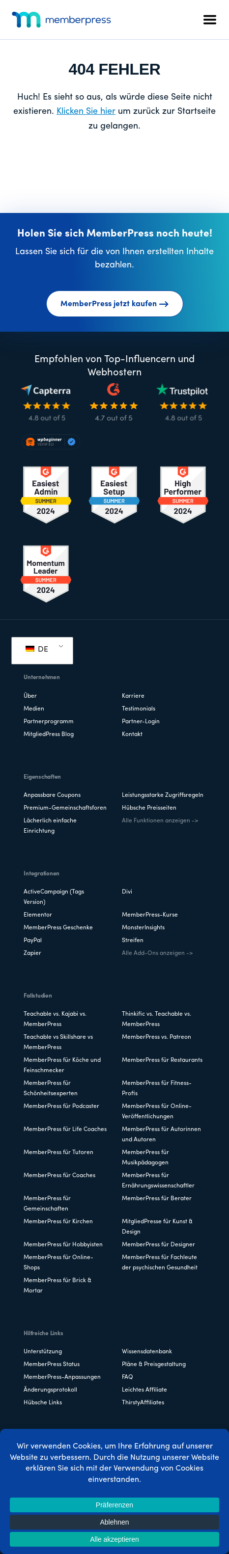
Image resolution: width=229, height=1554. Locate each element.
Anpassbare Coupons (52, 795)
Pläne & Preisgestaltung (154, 1365)
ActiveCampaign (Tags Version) (54, 897)
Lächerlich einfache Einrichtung (50, 826)
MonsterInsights (143, 928)
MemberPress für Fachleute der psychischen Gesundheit (160, 1263)
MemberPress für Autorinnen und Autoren (161, 1135)
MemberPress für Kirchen (58, 1222)
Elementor (38, 915)
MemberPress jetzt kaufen (114, 304)
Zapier (32, 953)
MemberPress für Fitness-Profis (157, 1088)
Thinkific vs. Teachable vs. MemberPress (156, 1019)
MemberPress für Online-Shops (58, 1263)
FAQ (127, 1377)
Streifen (132, 941)
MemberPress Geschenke (58, 928)
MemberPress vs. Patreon (156, 1037)
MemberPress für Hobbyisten (63, 1245)
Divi (127, 892)
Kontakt (132, 734)
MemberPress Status (52, 1365)
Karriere (133, 696)
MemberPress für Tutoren (58, 1153)
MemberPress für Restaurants (162, 1060)
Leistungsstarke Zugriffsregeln (162, 795)
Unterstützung (43, 1352)
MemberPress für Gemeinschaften (47, 1204)
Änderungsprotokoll (50, 1390)
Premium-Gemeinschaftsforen (65, 808)
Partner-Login (141, 722)
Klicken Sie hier (86, 111)
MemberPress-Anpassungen (62, 1377)
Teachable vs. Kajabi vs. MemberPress (55, 1019)
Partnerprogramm (49, 722)
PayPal (33, 941)
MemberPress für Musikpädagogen (145, 1158)
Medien (34, 709)
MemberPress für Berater (157, 1199)
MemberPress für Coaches (59, 1176)
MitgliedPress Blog (49, 734)
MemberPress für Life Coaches (65, 1130)
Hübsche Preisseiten (149, 808)
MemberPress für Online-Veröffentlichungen (157, 1112)
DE (37, 650)
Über (30, 696)
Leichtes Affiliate (144, 1390)
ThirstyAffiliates (143, 1403)
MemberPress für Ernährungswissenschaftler (158, 1181)
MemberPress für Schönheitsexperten (51, 1088)
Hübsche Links (43, 1403)
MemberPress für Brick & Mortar (57, 1286)
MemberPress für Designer (158, 1245)
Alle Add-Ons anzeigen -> (157, 953)
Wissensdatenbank (147, 1352)
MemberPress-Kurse (150, 915)
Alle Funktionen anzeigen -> (160, 821)
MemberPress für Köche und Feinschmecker (62, 1065)
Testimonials (138, 709)
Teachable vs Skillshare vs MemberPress (58, 1042)
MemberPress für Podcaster (61, 1106)
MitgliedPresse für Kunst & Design (157, 1227)
